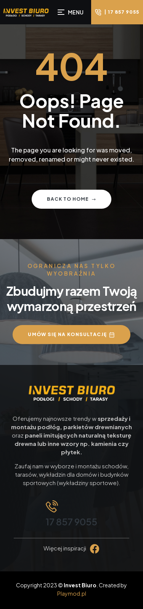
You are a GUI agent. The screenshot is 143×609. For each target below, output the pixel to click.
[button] (117, 12)
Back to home (71, 199)
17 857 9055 (71, 521)
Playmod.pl (71, 593)
